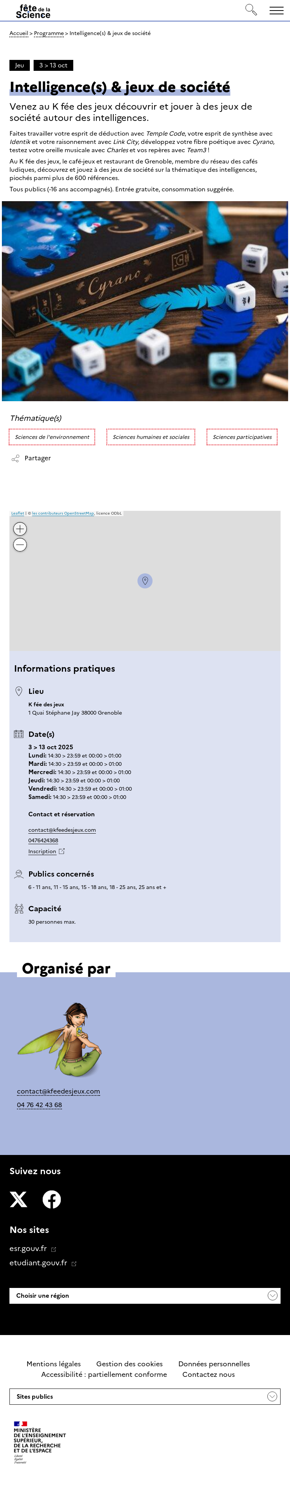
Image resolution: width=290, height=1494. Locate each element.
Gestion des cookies (129, 1364)
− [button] (20, 539)
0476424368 (43, 840)
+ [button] (20, 523)
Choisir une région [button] (42, 1295)
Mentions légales (53, 1364)
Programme (49, 33)
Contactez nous (208, 1374)
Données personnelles (214, 1364)
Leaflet (17, 513)
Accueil (18, 33)
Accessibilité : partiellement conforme (104, 1374)
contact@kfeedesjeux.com (62, 829)
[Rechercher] (251, 10)
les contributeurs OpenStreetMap (63, 513)
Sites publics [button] (34, 1399)
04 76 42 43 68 (39, 1105)
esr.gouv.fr (29, 1248)
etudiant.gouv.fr (39, 1262)
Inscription (42, 851)
